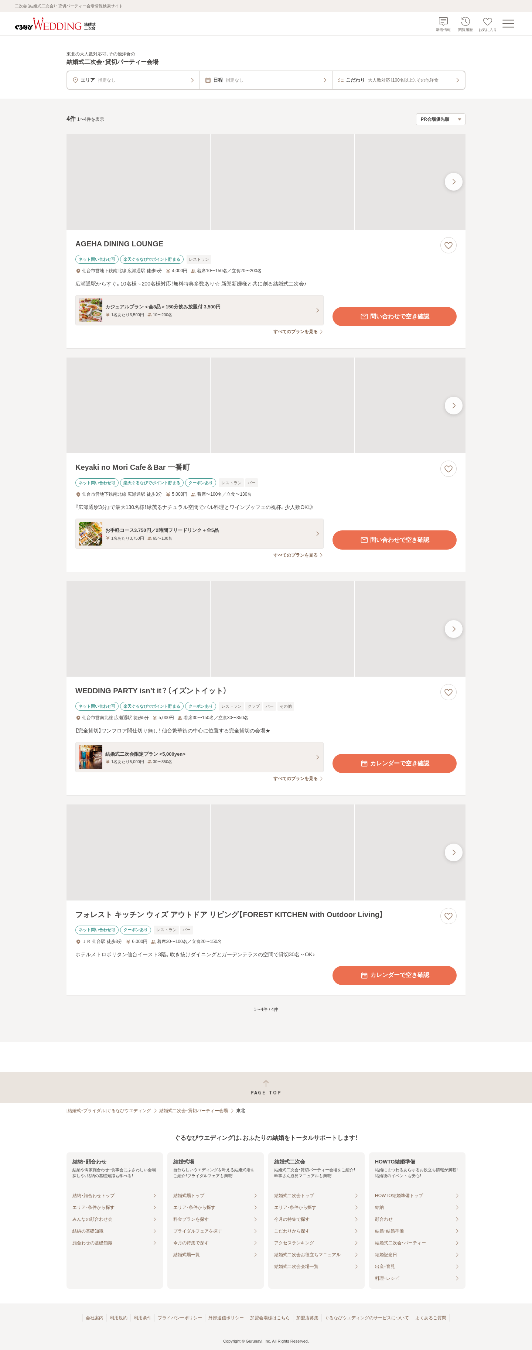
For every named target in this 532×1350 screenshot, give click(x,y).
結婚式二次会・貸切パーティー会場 (193, 1110)
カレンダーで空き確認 (394, 763)
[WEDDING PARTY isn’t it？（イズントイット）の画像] (266, 629)
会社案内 (94, 1317)
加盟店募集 (307, 1317)
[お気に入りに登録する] (448, 245)
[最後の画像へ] (454, 182)
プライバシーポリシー (180, 1317)
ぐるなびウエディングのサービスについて (367, 1317)
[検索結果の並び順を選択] (441, 119)
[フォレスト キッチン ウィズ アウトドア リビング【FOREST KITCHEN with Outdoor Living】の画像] (266, 852)
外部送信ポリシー (226, 1317)
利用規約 (118, 1317)
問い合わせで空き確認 (394, 316)
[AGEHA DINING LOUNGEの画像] (266, 182)
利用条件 (142, 1317)
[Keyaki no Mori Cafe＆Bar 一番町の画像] (266, 405)
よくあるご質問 (430, 1317)
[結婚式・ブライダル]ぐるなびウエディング (108, 1110)
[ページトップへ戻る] (266, 1087)
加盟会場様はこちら (270, 1317)
